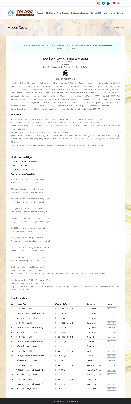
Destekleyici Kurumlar (80, 13)
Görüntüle (111, 309)
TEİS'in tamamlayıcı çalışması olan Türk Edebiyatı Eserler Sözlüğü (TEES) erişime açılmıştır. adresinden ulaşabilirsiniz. (65, 47)
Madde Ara (50, 13)
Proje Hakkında (63, 13)
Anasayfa (40, 13)
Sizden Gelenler (109, 13)
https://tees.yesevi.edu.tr (103, 45)
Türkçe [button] (117, 3)
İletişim (120, 13)
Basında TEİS (96, 13)
